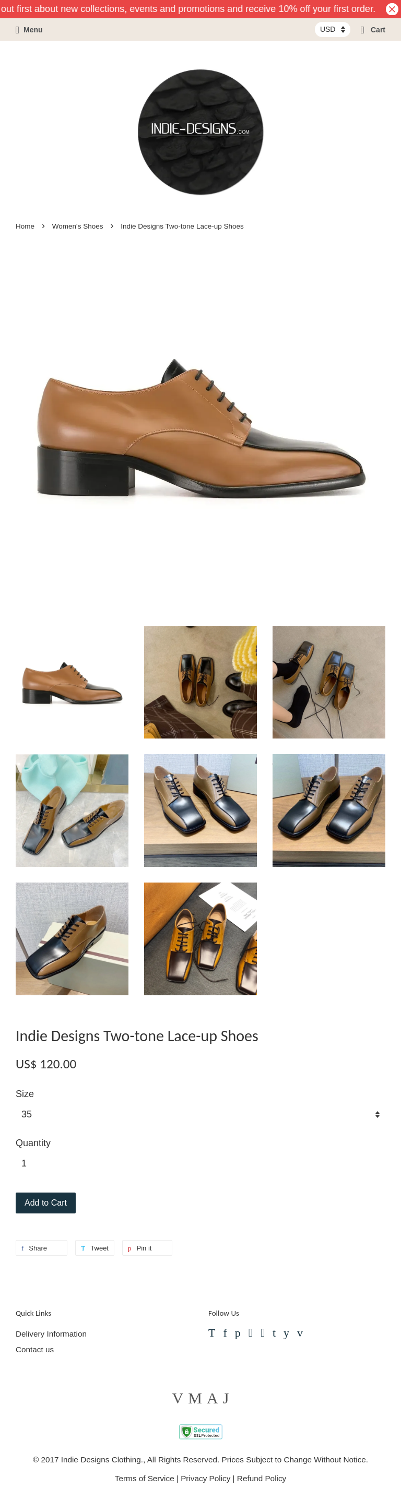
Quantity (33, 1143)
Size (25, 1094)
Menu (29, 29)
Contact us (35, 1349)
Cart (373, 29)
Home (25, 226)
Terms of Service (144, 1478)
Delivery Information (51, 1333)
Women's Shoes (77, 226)
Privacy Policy (205, 1478)
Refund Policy (261, 1478)
